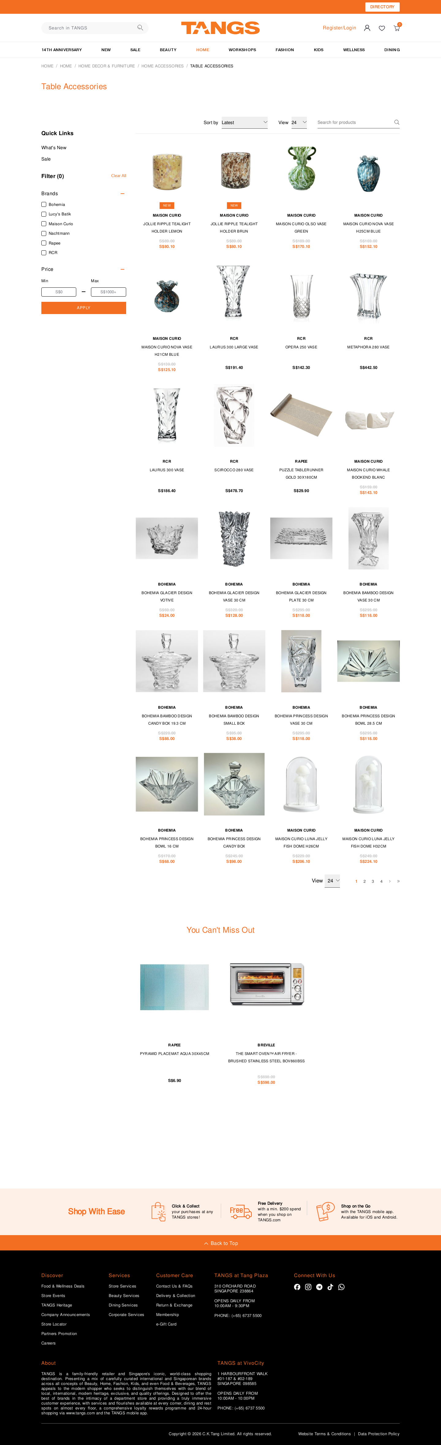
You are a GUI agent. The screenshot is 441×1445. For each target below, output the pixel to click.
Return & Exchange (174, 1305)
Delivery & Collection (175, 1295)
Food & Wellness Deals (63, 1286)
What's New (53, 148)
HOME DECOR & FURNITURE (106, 66)
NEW (106, 49)
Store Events (53, 1295)
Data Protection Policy (379, 1433)
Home (47, 66)
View (326, 881)
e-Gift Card (166, 1324)
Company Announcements (65, 1314)
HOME (202, 49)
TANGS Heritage (56, 1305)
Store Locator (53, 1324)
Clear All (118, 175)
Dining (392, 49)
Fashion (285, 49)
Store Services (122, 1286)
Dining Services (123, 1305)
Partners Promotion (59, 1333)
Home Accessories (162, 66)
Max (95, 280)
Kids (319, 49)
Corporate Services (126, 1314)
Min (44, 280)
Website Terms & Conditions (324, 1433)
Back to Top (220, 1243)
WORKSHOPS (242, 49)
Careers (48, 1343)
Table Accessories (211, 66)
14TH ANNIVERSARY (61, 49)
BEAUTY (168, 49)
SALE (135, 49)
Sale (46, 159)
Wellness (354, 49)
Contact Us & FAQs (174, 1286)
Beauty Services (124, 1295)
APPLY (84, 307)
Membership (167, 1314)
